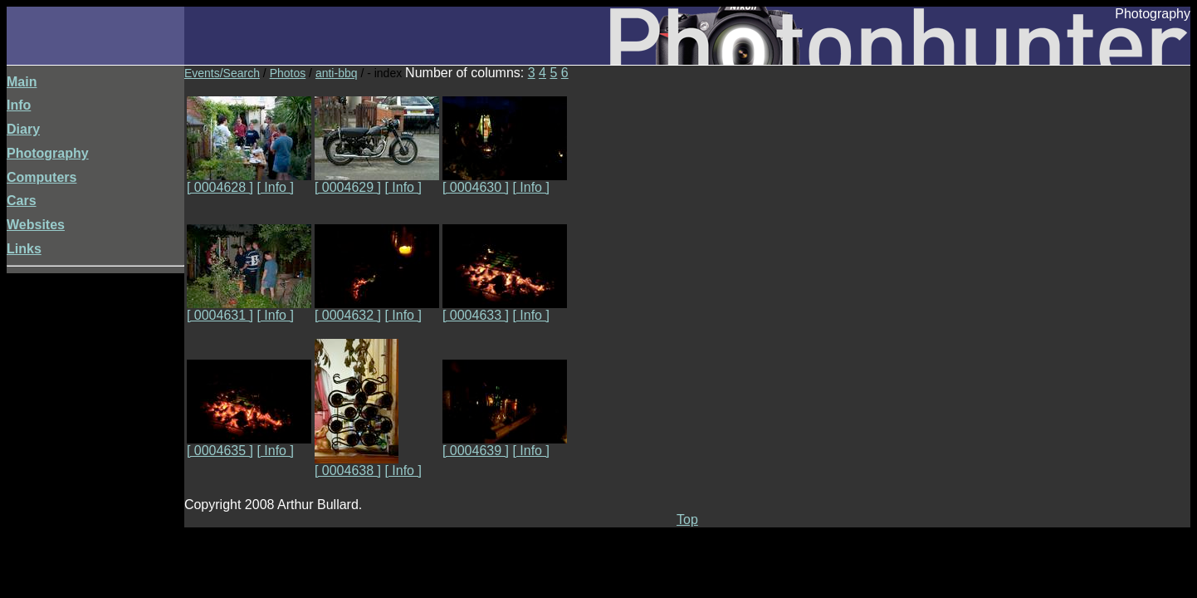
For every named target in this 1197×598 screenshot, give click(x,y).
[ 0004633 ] (504, 309)
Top (687, 519)
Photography (48, 153)
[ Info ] (274, 187)
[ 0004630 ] (504, 181)
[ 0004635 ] (249, 445)
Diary (23, 129)
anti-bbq (336, 73)
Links (24, 249)
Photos (288, 73)
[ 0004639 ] (504, 445)
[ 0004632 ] (377, 309)
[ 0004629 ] (377, 181)
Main (22, 82)
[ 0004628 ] (249, 181)
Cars (22, 201)
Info (19, 105)
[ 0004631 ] (249, 309)
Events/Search (222, 73)
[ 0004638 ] (356, 465)
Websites (36, 225)
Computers (41, 177)
